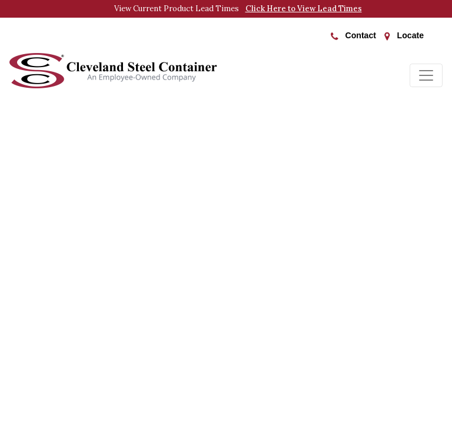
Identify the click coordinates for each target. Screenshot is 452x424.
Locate (404, 36)
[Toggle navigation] (426, 75)
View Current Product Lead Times (238, 9)
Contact (353, 35)
